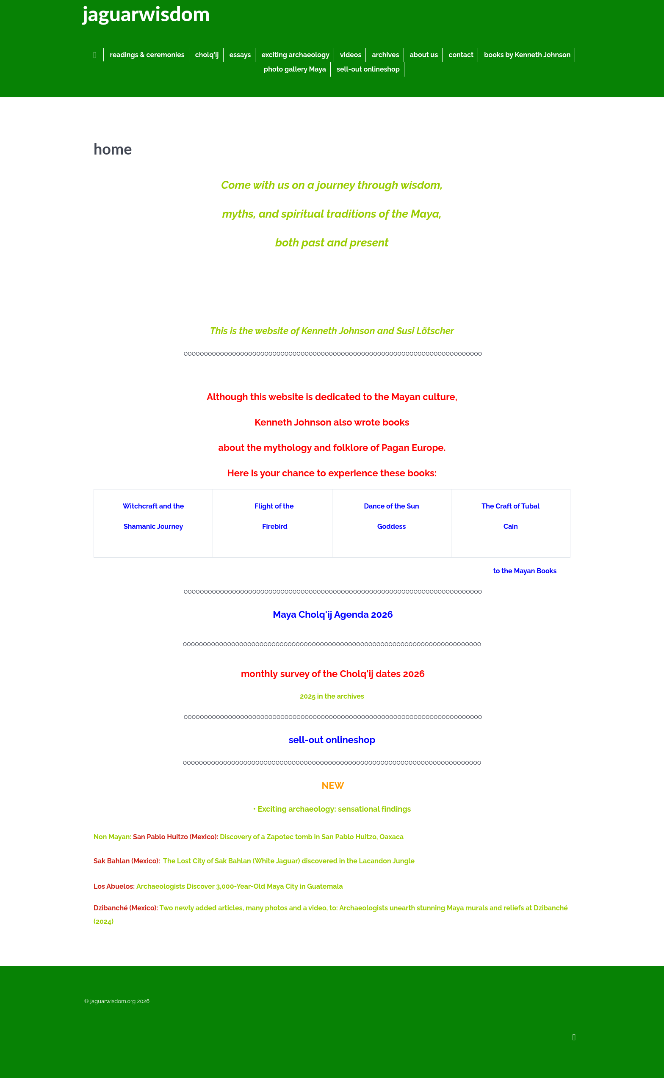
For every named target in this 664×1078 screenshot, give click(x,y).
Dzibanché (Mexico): (126, 908)
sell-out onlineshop (332, 739)
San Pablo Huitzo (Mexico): (176, 837)
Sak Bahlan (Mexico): (127, 861)
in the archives (340, 696)
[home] (96, 54)
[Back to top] (574, 1037)
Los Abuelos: (115, 886)
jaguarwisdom (146, 13)
